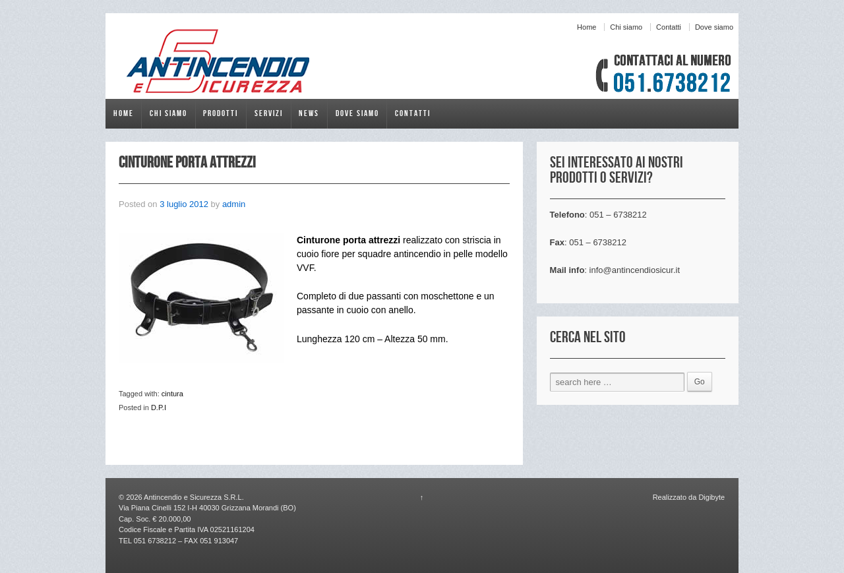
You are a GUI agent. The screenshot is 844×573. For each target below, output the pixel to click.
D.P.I (158, 407)
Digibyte (710, 497)
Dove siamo (714, 27)
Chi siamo (626, 27)
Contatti (668, 27)
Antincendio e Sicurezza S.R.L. (193, 497)
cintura (172, 394)
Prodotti (220, 113)
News (309, 113)
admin (233, 204)
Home (586, 27)
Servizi (269, 113)
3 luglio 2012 (184, 204)
